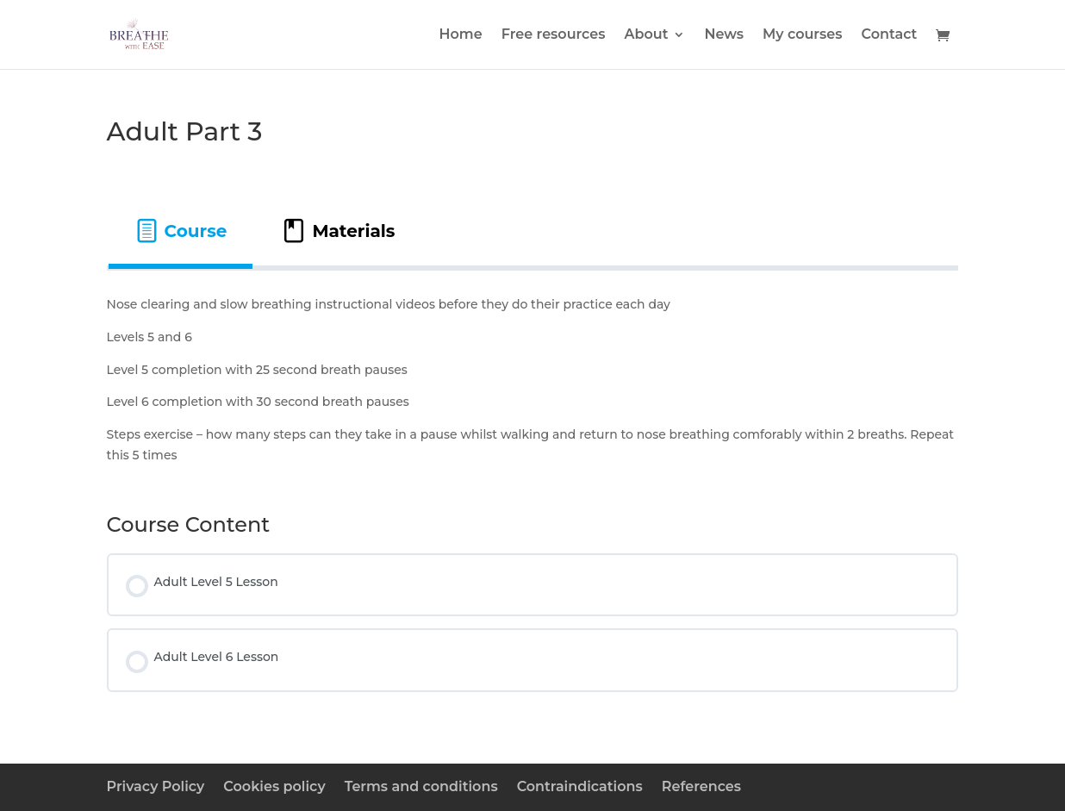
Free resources (553, 35)
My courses (803, 35)
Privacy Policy (156, 786)
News (724, 35)
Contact (890, 35)
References (701, 786)
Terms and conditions (421, 786)
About (646, 35)
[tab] (181, 231)
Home (461, 35)
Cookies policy (274, 786)
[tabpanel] (533, 380)
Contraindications (580, 786)
